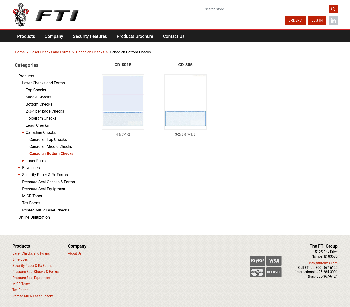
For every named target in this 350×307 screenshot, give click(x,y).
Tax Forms (31, 203)
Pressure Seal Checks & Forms (48, 182)
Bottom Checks (39, 104)
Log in (317, 20)
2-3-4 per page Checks (45, 111)
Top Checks (36, 90)
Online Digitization (34, 217)
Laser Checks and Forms (43, 83)
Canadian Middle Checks (50, 146)
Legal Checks (37, 125)
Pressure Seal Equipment (43, 189)
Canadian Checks (41, 132)
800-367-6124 (327, 276)
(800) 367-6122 (326, 267)
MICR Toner (32, 196)
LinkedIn (333, 20)
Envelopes (31, 167)
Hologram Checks (41, 118)
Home (20, 52)
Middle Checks (38, 97)
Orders (295, 20)
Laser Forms (36, 160)
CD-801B (122, 64)
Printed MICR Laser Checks (45, 210)
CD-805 (185, 64)
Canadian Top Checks (48, 139)
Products (26, 76)
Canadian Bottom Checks (51, 153)
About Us (75, 253)
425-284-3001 (327, 272)
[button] (26, 36)
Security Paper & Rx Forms (45, 175)
